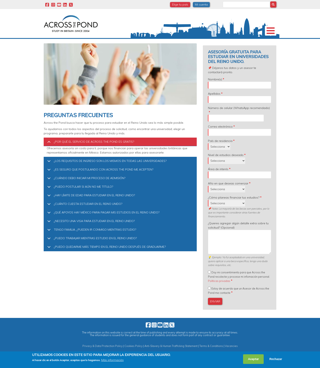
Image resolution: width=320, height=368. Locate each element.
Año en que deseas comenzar (228, 191)
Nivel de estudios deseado (225, 162)
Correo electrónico (220, 134)
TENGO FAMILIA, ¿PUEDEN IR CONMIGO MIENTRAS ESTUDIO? (91, 238)
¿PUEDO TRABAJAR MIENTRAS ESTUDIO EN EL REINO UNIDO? (91, 247)
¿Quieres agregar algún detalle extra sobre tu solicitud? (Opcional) (238, 233)
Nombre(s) (215, 87)
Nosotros (55, 42)
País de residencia (220, 148)
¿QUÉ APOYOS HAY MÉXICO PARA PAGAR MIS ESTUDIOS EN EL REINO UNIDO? (102, 221)
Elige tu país (180, 4)
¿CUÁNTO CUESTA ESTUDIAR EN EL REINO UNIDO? (84, 212)
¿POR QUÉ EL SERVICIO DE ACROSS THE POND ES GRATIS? (90, 150)
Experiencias (210, 42)
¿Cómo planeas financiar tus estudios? (233, 205)
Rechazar (275, 359)
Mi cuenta (201, 4)
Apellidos (214, 101)
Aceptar (253, 359)
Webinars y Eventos (177, 42)
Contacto (253, 42)
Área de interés (218, 176)
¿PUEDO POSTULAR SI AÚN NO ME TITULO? (79, 195)
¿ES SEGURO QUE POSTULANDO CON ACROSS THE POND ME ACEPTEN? (99, 178)
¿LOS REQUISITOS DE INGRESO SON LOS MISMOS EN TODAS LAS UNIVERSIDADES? (106, 169)
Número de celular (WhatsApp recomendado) (239, 115)
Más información (112, 360)
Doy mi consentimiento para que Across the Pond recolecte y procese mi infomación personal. (239, 284)
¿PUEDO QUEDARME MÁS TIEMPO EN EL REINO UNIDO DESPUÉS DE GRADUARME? (106, 255)
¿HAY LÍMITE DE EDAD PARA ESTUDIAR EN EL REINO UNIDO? (90, 204)
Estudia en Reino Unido (137, 42)
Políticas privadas (219, 288)
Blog (232, 42)
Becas (107, 42)
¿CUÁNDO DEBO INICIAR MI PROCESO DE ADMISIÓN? (85, 187)
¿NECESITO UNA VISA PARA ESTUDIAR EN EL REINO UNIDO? (90, 230)
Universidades (82, 42)
